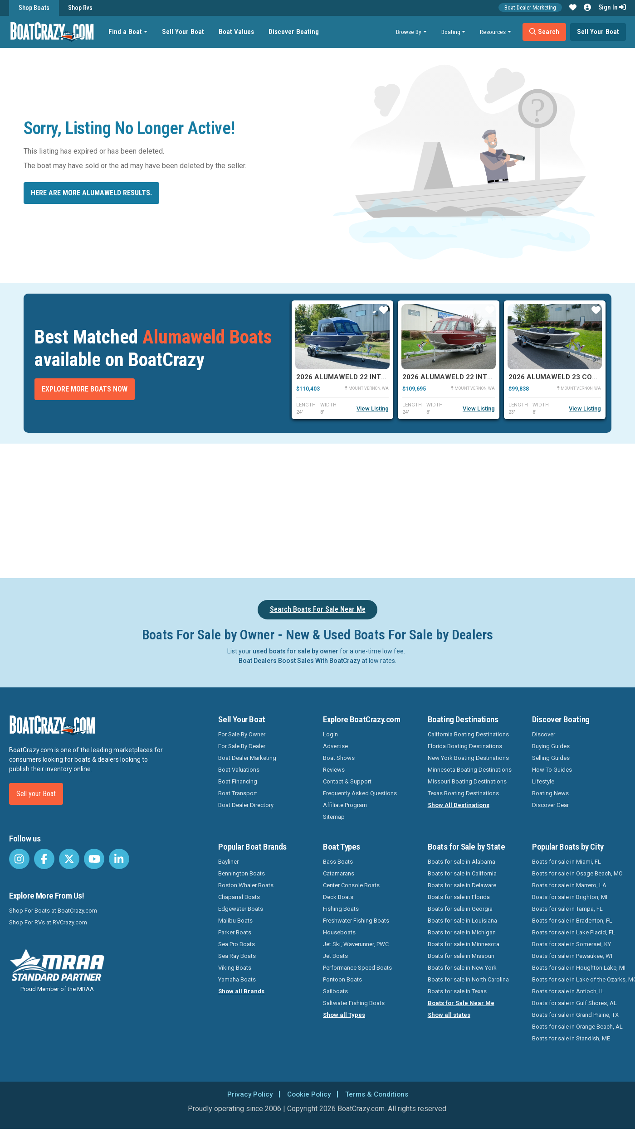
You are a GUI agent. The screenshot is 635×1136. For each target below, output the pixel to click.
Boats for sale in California (462, 873)
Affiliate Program (345, 805)
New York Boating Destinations (468, 757)
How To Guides (552, 769)
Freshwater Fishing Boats (356, 920)
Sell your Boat (36, 793)
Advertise (335, 746)
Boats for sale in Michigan (462, 932)
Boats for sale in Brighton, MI (569, 897)
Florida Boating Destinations (465, 746)
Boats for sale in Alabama (461, 861)
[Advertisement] (365, 509)
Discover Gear (550, 805)
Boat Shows (339, 757)
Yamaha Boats (237, 979)
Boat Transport (237, 793)
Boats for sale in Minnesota (463, 944)
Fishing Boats (341, 908)
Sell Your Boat (184, 32)
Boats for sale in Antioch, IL (568, 991)
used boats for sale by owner (295, 651)
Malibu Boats (235, 920)
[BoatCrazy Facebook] (44, 859)
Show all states (449, 1014)
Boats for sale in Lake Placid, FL (573, 932)
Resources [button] (493, 31)
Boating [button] (450, 31)
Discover (543, 734)
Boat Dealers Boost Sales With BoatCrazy (299, 660)
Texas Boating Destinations (463, 793)
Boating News (550, 793)
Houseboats (339, 932)
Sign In (612, 7)
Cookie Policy (308, 1094)
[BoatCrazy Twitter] (69, 859)
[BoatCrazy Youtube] (94, 859)
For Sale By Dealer (241, 746)
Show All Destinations (458, 805)
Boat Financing (237, 781)
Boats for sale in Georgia (460, 908)
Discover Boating (295, 32)
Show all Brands (241, 991)
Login (330, 734)
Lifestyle (543, 781)
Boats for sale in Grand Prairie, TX (575, 1014)
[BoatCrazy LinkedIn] (119, 859)
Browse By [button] (408, 31)
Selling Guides (551, 757)
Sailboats (335, 991)
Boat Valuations (238, 769)
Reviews (334, 769)
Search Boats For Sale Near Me (318, 609)
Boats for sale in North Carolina (468, 979)
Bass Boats (338, 861)
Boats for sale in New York (462, 967)
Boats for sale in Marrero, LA (569, 885)
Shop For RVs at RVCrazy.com (48, 922)
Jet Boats (335, 955)
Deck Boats (338, 897)
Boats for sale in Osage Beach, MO (577, 873)
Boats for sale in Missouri (461, 955)
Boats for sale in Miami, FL (566, 861)
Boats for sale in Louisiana (462, 920)
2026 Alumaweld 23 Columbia (563, 377)
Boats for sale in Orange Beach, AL (577, 1026)
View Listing (373, 408)
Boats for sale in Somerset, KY (571, 944)
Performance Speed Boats (357, 967)
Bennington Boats (241, 873)
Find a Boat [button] (126, 32)
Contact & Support (347, 781)
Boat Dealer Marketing (530, 7)
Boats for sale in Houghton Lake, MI (578, 967)
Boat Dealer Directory (246, 805)
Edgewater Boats (240, 908)
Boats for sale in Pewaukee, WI (572, 955)
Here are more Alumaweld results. (91, 193)
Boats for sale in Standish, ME (571, 1038)
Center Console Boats (351, 885)
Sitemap (334, 816)
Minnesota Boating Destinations (470, 769)
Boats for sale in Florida (459, 897)
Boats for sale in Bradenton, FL (572, 920)
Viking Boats (234, 967)
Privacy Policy (247, 1094)
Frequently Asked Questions (360, 793)
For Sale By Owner (241, 734)
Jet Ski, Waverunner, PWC (356, 944)
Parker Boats (234, 932)
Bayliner (228, 861)
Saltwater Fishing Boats (354, 1003)
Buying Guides (551, 746)
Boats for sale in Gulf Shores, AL (574, 1003)
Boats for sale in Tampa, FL (567, 908)
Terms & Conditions (378, 1094)
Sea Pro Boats (236, 944)
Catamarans (338, 873)
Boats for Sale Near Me (461, 1003)
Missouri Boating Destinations (467, 781)
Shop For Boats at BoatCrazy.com (53, 910)
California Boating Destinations (468, 734)
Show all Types (344, 1014)
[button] (572, 7)
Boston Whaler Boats (246, 885)
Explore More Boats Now (84, 389)
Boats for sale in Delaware (462, 885)
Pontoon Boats (342, 979)
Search (544, 32)
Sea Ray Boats (237, 955)
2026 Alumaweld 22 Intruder (349, 377)
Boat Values (237, 32)
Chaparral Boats (239, 897)
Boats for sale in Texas (457, 991)
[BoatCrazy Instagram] (19, 859)
